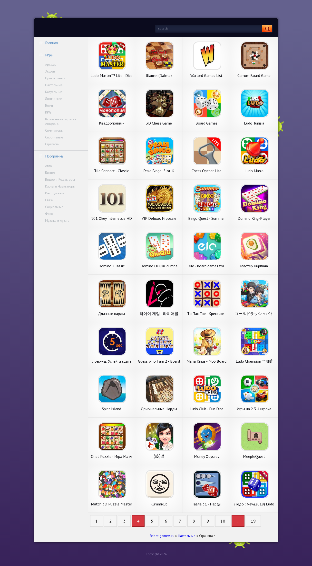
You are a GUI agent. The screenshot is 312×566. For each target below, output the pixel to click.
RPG (48, 112)
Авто (48, 166)
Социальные (54, 207)
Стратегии (52, 144)
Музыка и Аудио (57, 220)
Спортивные (54, 137)
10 (222, 521)
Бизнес (50, 172)
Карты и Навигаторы (60, 186)
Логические (53, 98)
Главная (48, 42)
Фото (49, 213)
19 (253, 521)
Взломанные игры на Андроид (60, 121)
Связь (49, 200)
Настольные (54, 85)
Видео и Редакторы (60, 179)
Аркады (51, 64)
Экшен (50, 71)
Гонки (49, 105)
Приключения (55, 78)
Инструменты (55, 193)
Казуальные (54, 92)
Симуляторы (54, 130)
